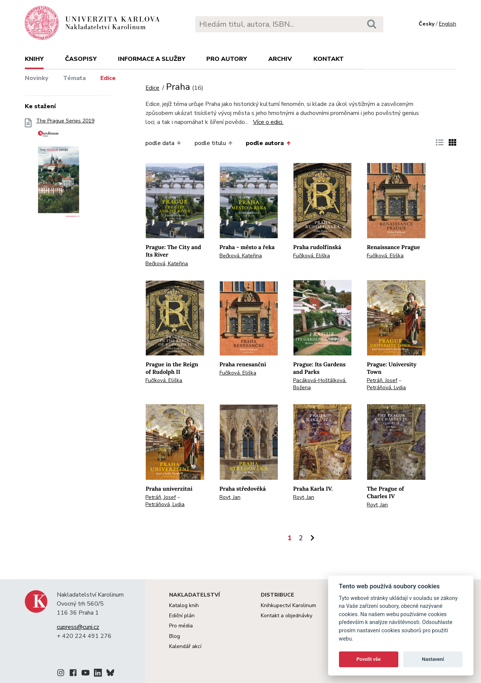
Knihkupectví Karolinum (288, 605)
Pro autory (226, 59)
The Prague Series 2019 (65, 172)
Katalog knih (184, 605)
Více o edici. (268, 122)
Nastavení (433, 659)
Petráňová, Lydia (386, 387)
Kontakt (328, 59)
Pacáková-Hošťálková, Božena (319, 384)
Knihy (34, 59)
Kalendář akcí (185, 646)
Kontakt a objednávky (286, 615)
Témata (74, 78)
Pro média (181, 625)
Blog (174, 636)
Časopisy (81, 59)
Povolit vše (369, 659)
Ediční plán (182, 615)
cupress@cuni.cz (78, 627)
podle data (163, 143)
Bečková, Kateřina (166, 263)
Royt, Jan (229, 497)
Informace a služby (151, 59)
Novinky (36, 78)
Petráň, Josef (382, 380)
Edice (108, 78)
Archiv (280, 59)
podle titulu (213, 143)
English (447, 23)
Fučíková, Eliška (311, 255)
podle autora (268, 143)
